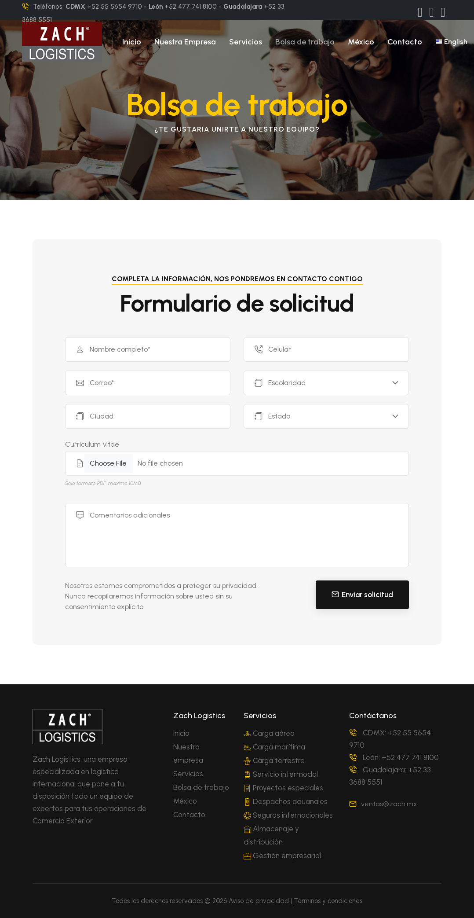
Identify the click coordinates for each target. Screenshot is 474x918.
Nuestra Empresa (185, 42)
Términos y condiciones (328, 901)
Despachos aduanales (286, 801)
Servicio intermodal (281, 774)
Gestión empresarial (282, 855)
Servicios (245, 42)
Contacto (404, 42)
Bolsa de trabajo (305, 42)
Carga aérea (269, 733)
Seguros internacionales (288, 815)
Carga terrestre (274, 760)
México (361, 42)
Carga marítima (274, 746)
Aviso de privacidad (259, 901)
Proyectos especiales (283, 787)
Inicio (131, 42)
